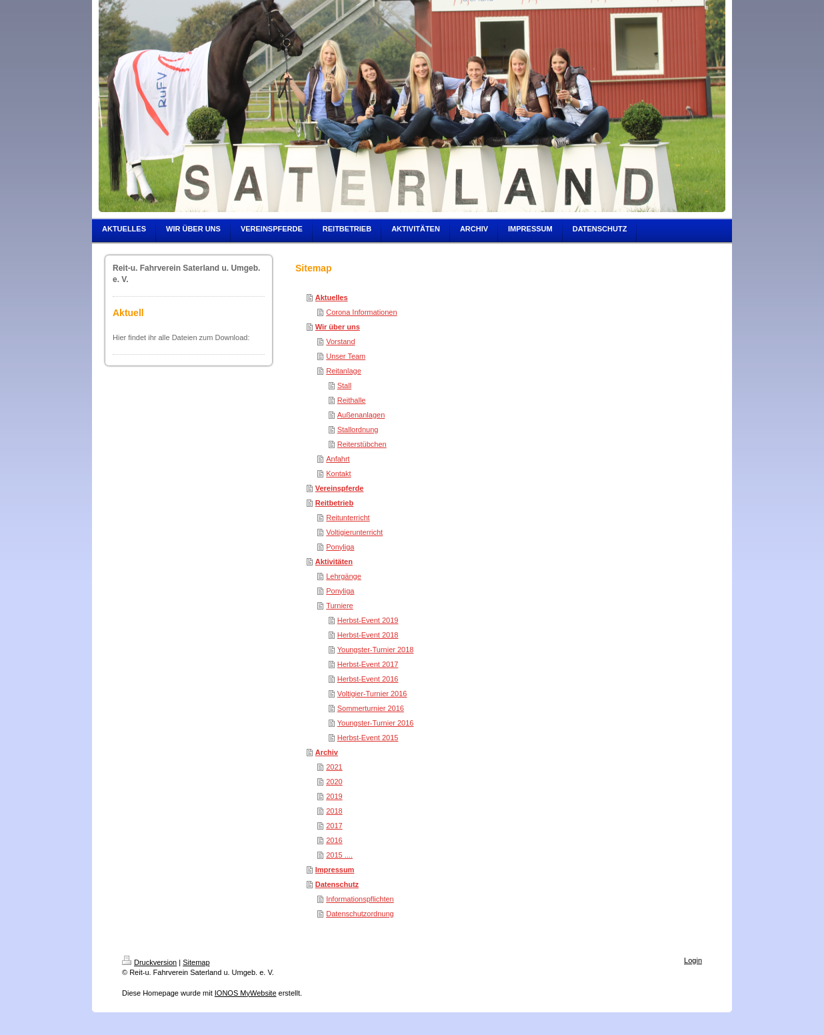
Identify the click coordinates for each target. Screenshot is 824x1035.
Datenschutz (337, 884)
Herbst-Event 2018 (368, 635)
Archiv (326, 752)
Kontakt (338, 473)
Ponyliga (340, 547)
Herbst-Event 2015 (368, 738)
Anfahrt (337, 459)
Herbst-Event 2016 (368, 679)
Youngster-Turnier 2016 (375, 723)
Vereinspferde (339, 488)
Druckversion (149, 962)
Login (693, 960)
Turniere (339, 606)
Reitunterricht (347, 517)
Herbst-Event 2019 (368, 620)
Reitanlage (343, 371)
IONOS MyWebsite (246, 993)
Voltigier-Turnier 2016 (372, 694)
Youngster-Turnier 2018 (375, 650)
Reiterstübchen (362, 444)
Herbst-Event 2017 (368, 664)
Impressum (335, 870)
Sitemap (196, 962)
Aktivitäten (334, 562)
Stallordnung (358, 429)
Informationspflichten (360, 899)
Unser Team (345, 356)
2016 (334, 840)
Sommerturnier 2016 (370, 708)
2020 (334, 782)
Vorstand (340, 341)
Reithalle (351, 400)
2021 (334, 767)
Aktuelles (331, 297)
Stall (344, 385)
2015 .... (339, 855)
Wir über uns (337, 327)
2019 (334, 796)
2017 (334, 826)
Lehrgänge (343, 576)
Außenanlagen (361, 415)
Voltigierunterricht (354, 532)
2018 (334, 811)
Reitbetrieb (334, 503)
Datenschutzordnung (360, 914)
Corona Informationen (361, 312)
